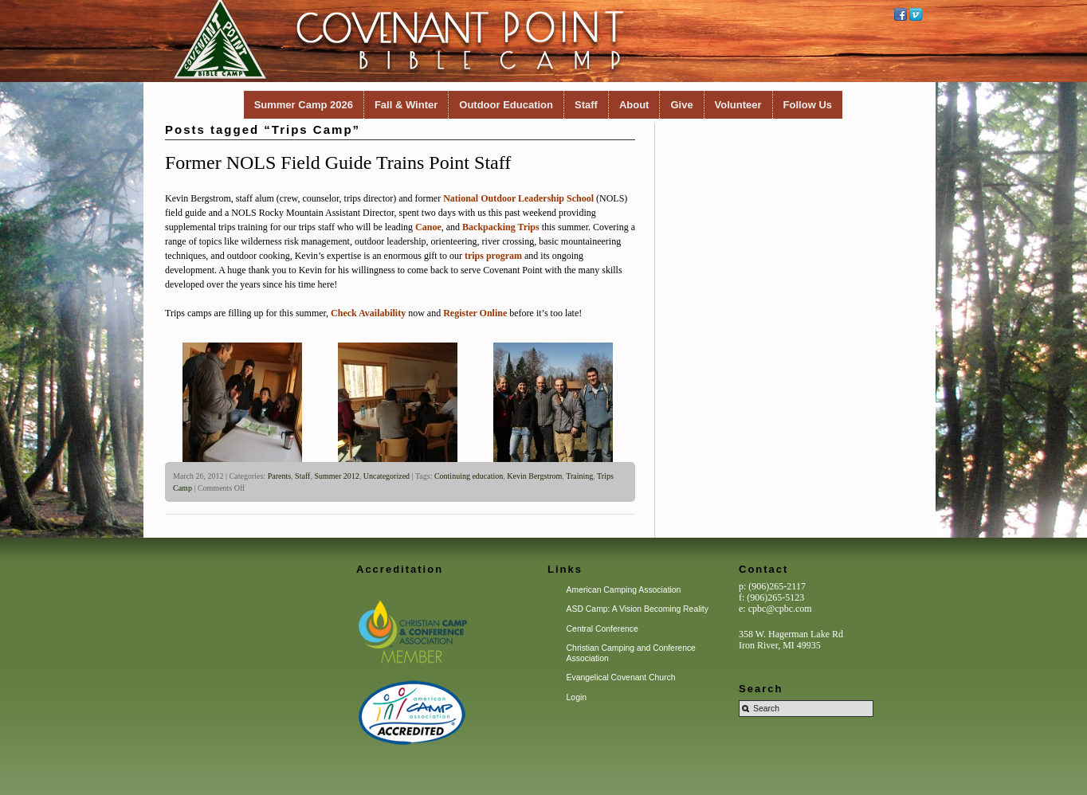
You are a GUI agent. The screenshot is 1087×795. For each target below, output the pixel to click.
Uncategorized (386, 476)
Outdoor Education (506, 105)
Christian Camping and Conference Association (631, 653)
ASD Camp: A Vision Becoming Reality (637, 609)
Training (579, 476)
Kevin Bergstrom (534, 476)
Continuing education (468, 476)
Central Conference (602, 629)
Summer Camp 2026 (303, 105)
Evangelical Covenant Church (621, 677)
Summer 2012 (336, 476)
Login (577, 697)
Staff (586, 105)
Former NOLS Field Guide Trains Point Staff (338, 162)
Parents (279, 476)
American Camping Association (624, 589)
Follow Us (807, 105)
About (634, 105)
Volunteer (738, 105)
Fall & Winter (406, 105)
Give (681, 105)
